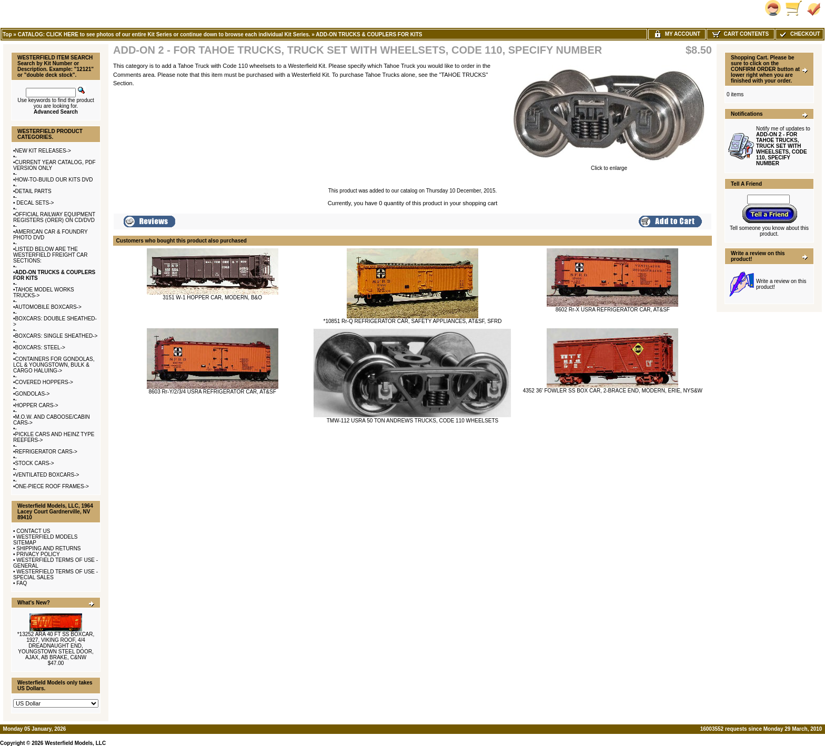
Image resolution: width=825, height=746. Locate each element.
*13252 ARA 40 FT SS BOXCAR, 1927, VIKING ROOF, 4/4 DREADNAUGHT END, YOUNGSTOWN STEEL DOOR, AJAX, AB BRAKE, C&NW (56, 645)
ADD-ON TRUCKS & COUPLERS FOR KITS (369, 34)
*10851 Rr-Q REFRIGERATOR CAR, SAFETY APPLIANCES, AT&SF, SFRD (413, 321)
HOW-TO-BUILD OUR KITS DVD (54, 180)
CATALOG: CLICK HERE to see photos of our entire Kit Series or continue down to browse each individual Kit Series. (164, 34)
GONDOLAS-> (32, 394)
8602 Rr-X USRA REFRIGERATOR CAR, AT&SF (613, 309)
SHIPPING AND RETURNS (48, 548)
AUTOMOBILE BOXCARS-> (48, 307)
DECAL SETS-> (34, 203)
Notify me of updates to (783, 146)
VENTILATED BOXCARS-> (47, 475)
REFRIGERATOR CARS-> (46, 452)
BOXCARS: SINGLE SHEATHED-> (56, 336)
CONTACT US (33, 531)
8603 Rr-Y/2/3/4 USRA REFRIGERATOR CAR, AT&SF (212, 392)
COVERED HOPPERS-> (44, 382)
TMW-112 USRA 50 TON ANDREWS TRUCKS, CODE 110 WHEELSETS (413, 421)
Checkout (799, 34)
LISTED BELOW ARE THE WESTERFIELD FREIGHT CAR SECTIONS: (50, 255)
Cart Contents (740, 34)
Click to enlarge (609, 165)
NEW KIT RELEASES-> (43, 151)
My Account (676, 34)
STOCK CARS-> (34, 463)
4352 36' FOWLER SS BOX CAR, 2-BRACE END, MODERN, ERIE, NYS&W (612, 391)
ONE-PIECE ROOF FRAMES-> (52, 486)
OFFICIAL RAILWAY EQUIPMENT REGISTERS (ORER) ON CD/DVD (54, 217)
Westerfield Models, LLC (75, 743)
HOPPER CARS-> (36, 405)
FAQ (21, 583)
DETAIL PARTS (33, 191)
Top (7, 34)
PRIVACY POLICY (37, 554)
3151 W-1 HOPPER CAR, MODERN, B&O (212, 297)
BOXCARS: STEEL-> (40, 347)
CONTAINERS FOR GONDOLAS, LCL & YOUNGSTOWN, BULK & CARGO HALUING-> (53, 365)
